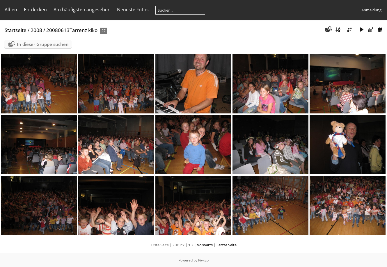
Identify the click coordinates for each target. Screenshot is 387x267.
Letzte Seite (226, 245)
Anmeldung (371, 10)
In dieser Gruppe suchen (43, 44)
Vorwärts (205, 245)
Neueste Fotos (133, 9)
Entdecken (35, 9)
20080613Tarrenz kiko (71, 30)
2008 (36, 30)
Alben (11, 9)
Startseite (15, 30)
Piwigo (203, 260)
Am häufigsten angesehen (82, 9)
